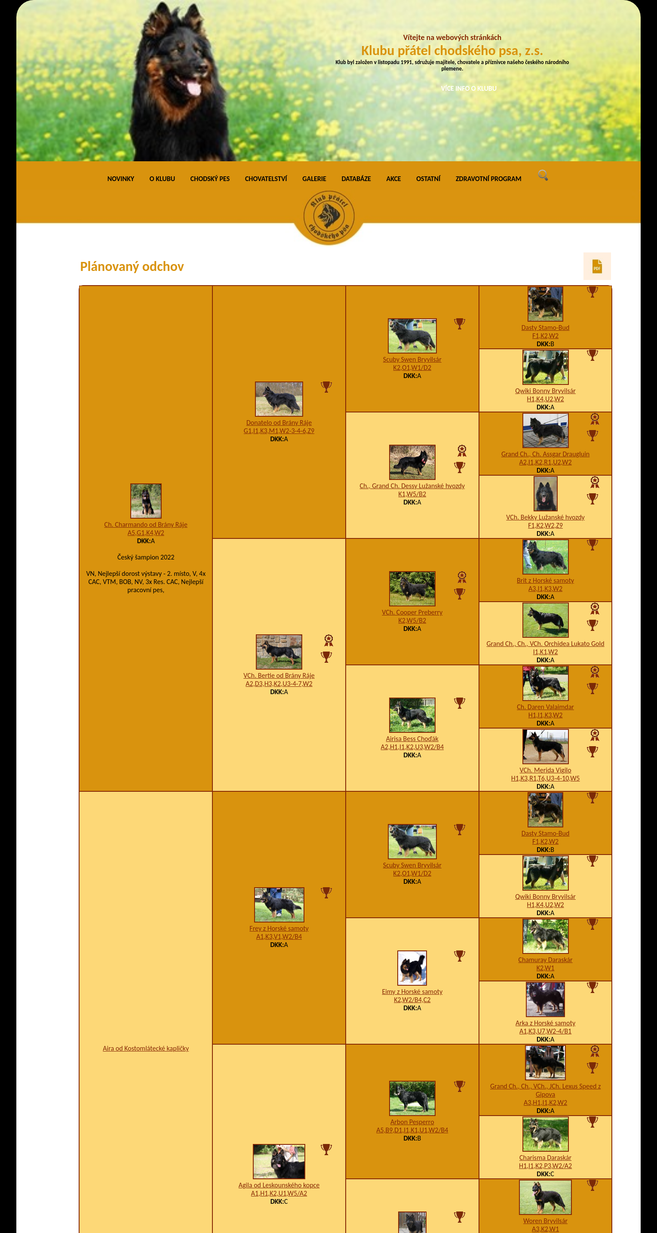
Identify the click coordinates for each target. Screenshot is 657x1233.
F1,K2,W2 (545, 183)
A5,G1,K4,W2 (146, 379)
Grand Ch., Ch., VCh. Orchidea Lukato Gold (546, 491)
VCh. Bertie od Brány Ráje (278, 522)
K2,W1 (546, 815)
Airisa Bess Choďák (412, 585)
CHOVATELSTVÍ (266, 26)
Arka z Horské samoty (545, 870)
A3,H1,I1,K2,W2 (545, 950)
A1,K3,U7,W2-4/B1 (545, 878)
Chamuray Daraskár (545, 807)
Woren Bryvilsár (545, 1068)
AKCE (394, 26)
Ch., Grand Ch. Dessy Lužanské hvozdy (412, 333)
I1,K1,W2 (545, 499)
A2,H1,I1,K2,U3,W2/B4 (412, 594)
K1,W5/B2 (413, 341)
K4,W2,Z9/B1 (412, 1108)
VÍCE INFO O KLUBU (469, 88)
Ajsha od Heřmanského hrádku (545, 1131)
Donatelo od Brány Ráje (279, 269)
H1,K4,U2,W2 (545, 246)
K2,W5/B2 (413, 467)
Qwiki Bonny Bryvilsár (545, 238)
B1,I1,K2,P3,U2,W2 (545, 1139)
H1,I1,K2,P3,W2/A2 (545, 1013)
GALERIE (314, 26)
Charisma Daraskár (545, 1005)
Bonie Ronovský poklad (412, 1099)
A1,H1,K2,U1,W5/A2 (279, 1040)
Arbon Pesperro (412, 969)
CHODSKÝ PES (210, 26)
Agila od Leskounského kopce (279, 1032)
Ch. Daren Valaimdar (545, 554)
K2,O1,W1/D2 (412, 214)
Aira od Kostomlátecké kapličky (146, 896)
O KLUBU (162, 26)
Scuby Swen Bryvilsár (412, 206)
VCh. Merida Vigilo (545, 617)
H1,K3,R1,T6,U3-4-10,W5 (545, 625)
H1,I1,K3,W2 (545, 562)
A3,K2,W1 (545, 1076)
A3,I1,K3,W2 (545, 436)
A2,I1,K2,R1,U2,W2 (545, 309)
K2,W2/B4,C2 (412, 846)
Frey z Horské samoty (278, 775)
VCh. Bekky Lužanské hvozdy (545, 364)
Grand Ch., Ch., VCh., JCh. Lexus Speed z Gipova (545, 937)
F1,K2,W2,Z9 (545, 373)
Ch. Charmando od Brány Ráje (145, 371)
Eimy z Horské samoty (412, 838)
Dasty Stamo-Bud (546, 175)
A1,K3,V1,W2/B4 (279, 783)
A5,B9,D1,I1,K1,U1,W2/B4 (412, 977)
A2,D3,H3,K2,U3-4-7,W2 (279, 530)
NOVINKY (120, 26)
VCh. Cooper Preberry (412, 459)
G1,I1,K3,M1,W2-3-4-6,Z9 (279, 278)
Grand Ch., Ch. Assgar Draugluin (545, 301)
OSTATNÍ (428, 26)
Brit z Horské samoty (545, 428)
